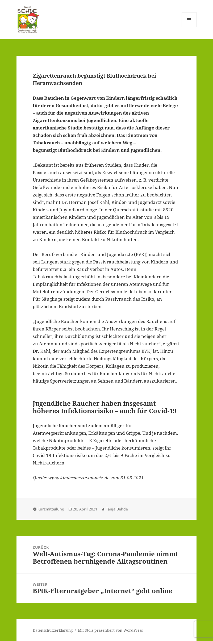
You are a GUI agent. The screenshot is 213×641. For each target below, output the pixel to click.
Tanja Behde (117, 509)
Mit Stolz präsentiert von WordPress (110, 630)
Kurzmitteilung (50, 509)
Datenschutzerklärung (53, 630)
